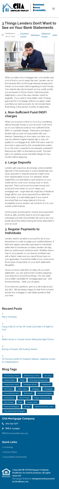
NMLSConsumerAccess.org (15, 433)
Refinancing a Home (45, 34)
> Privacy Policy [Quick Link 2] (9, 452)
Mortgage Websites (22, 479)
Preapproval (35, 35)
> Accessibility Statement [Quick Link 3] (14, 457)
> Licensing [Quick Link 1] (7, 447)
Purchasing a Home (24, 34)
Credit (54, 35)
